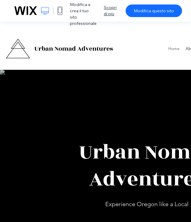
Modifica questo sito (154, 10)
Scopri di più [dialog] (110, 10)
